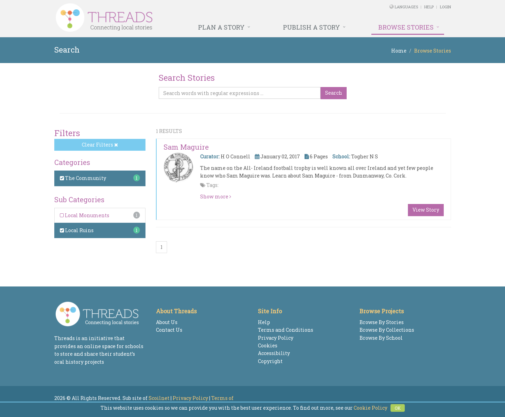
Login (445, 6)
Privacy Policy (275, 338)
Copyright (270, 361)
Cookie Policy (370, 407)
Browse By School (381, 338)
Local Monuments (84, 215)
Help (429, 6)
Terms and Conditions (285, 329)
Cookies (267, 345)
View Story (425, 209)
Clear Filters (100, 144)
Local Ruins (77, 230)
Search (333, 92)
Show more (215, 196)
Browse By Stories (382, 322)
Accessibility (274, 353)
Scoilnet (159, 398)
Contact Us (169, 329)
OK (398, 408)
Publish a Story (311, 27)
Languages (407, 6)
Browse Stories (406, 27)
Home (399, 50)
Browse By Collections (387, 329)
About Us (166, 322)
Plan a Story (221, 27)
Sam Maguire (186, 146)
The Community (83, 178)
